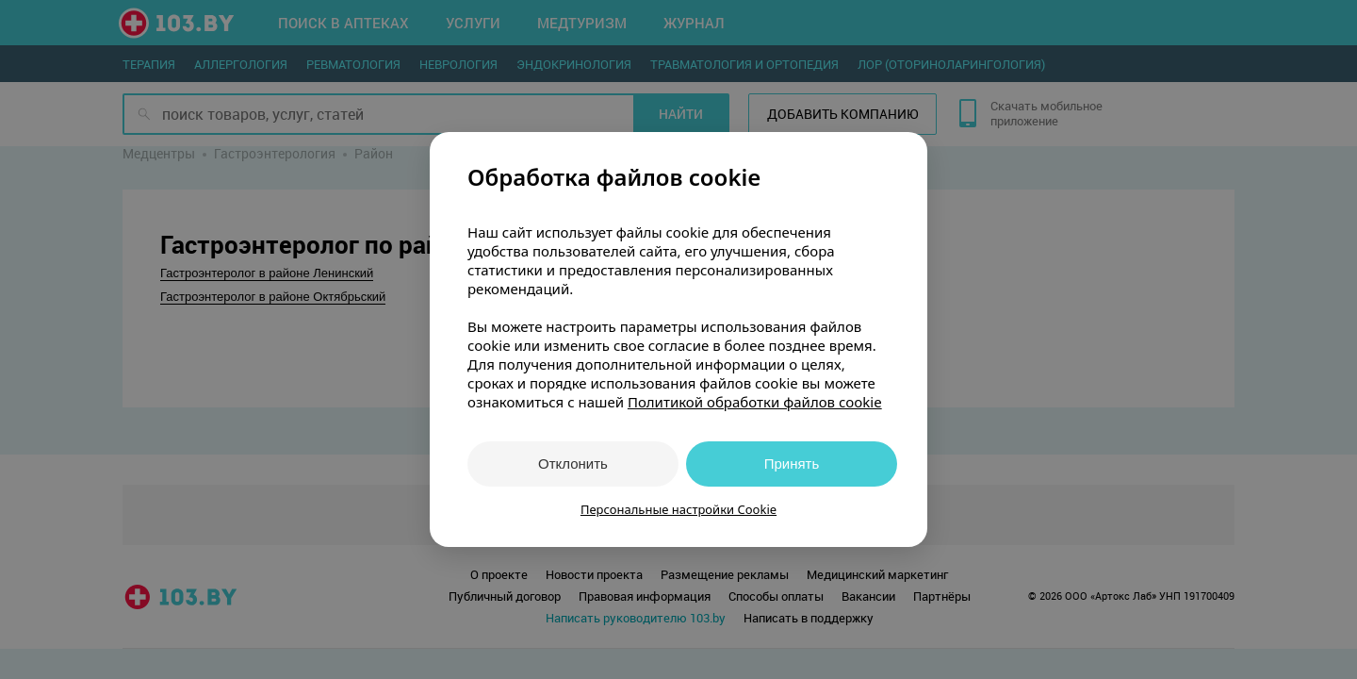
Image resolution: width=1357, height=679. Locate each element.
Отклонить (573, 463)
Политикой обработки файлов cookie (755, 401)
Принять (792, 463)
